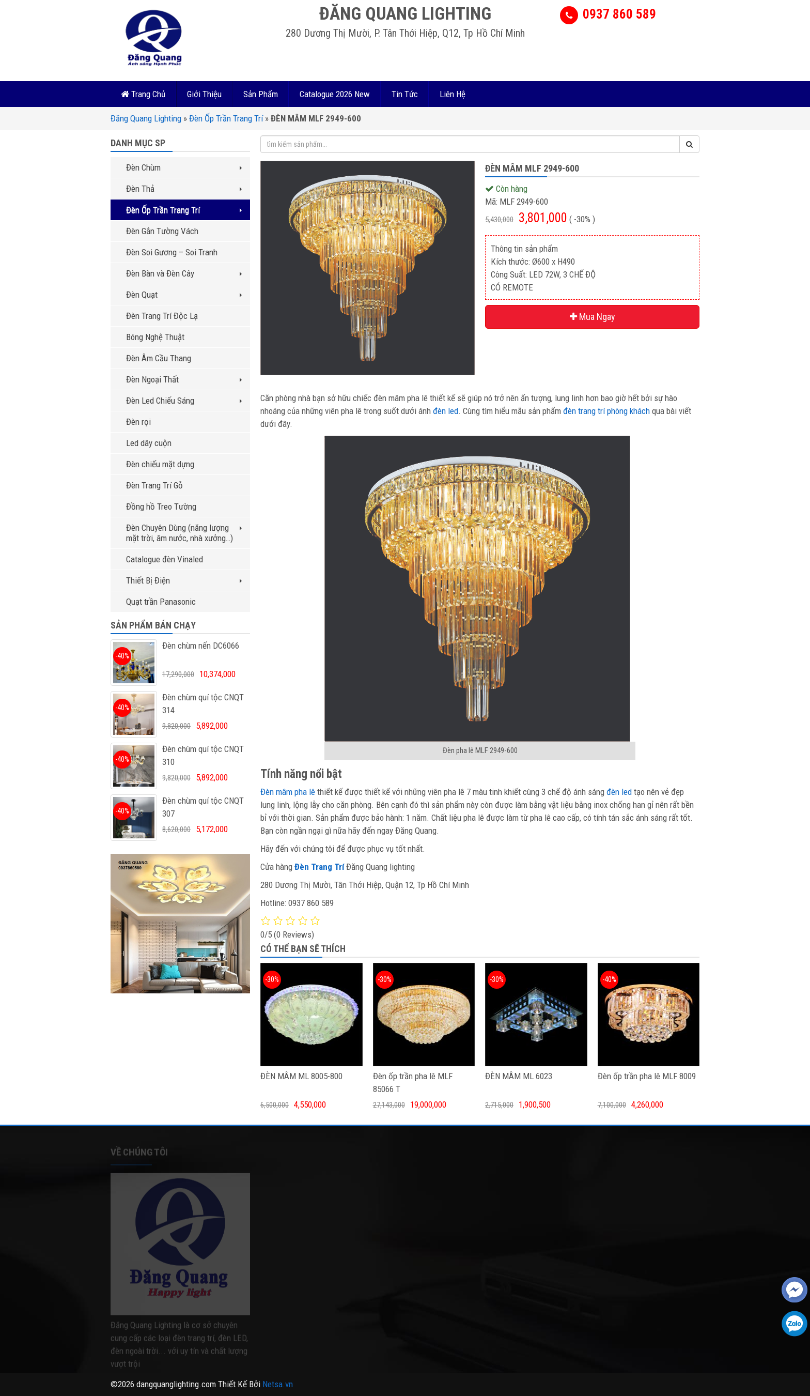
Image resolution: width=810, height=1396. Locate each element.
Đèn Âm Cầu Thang (158, 358)
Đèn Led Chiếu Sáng (184, 400)
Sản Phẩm (260, 94)
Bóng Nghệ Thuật (155, 337)
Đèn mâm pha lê (287, 792)
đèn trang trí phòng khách (606, 411)
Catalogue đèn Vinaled (164, 559)
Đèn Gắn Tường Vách (162, 231)
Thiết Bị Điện (184, 580)
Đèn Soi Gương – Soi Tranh (171, 252)
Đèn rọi (138, 422)
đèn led (445, 411)
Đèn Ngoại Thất (184, 379)
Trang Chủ (143, 94)
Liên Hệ (452, 94)
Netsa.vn (277, 1384)
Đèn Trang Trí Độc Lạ (162, 316)
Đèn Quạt (184, 294)
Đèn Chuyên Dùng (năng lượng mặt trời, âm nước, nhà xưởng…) (184, 533)
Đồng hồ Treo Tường (161, 506)
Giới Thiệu (204, 94)
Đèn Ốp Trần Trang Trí (226, 118)
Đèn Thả (184, 188)
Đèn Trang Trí (319, 867)
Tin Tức (405, 94)
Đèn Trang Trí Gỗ (154, 485)
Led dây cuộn (149, 443)
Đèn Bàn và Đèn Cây (184, 273)
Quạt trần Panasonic (161, 601)
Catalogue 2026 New (335, 94)
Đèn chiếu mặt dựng (160, 464)
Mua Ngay (592, 316)
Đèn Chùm (184, 167)
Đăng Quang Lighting (146, 118)
